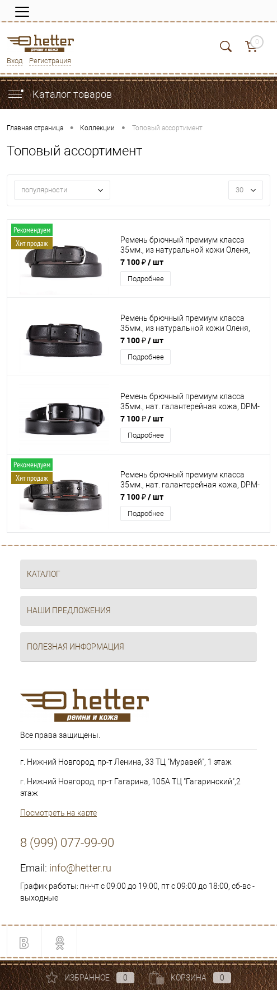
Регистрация (50, 60)
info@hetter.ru (80, 868)
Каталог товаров (59, 94)
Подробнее (146, 278)
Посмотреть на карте (58, 812)
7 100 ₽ (141, 262)
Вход (14, 60)
